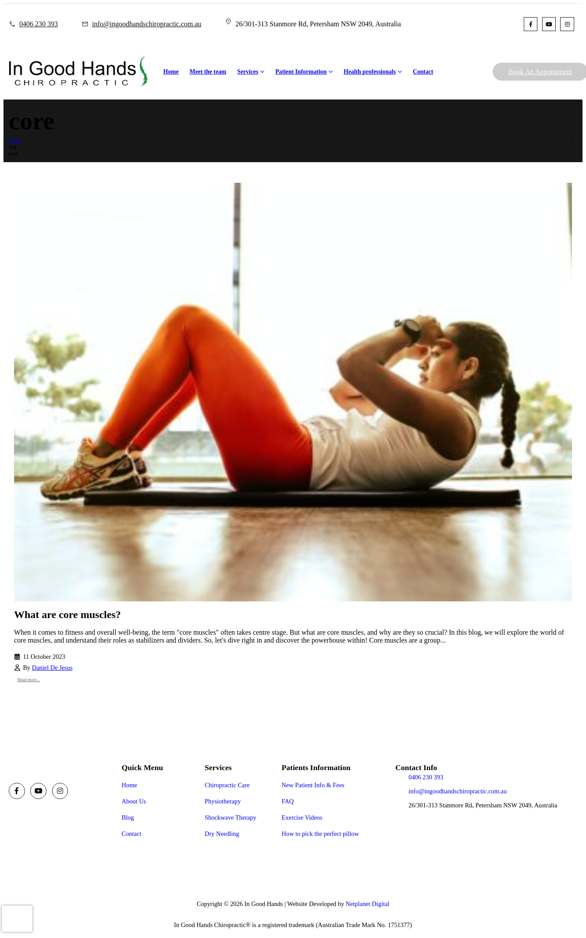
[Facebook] (530, 24)
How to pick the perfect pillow (320, 833)
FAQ (288, 801)
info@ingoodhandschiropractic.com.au (146, 24)
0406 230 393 (38, 24)
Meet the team (208, 71)
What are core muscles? (67, 614)
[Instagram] (567, 24)
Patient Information (301, 71)
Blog (128, 817)
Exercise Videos (302, 817)
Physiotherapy (223, 801)
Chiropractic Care (227, 785)
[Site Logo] (78, 72)
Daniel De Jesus (52, 667)
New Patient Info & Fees (313, 785)
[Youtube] (549, 24)
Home (171, 71)
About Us (134, 801)
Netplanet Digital (368, 903)
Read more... (29, 679)
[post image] (293, 392)
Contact (423, 71)
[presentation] (17, 919)
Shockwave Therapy (230, 817)
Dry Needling (222, 833)
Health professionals (370, 71)
